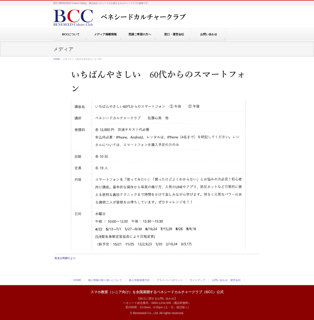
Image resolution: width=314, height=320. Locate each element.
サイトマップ (197, 280)
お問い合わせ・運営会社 (226, 280)
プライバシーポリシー (170, 280)
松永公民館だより (65, 258)
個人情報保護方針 (139, 280)
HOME (56, 59)
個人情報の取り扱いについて (105, 280)
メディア (67, 59)
